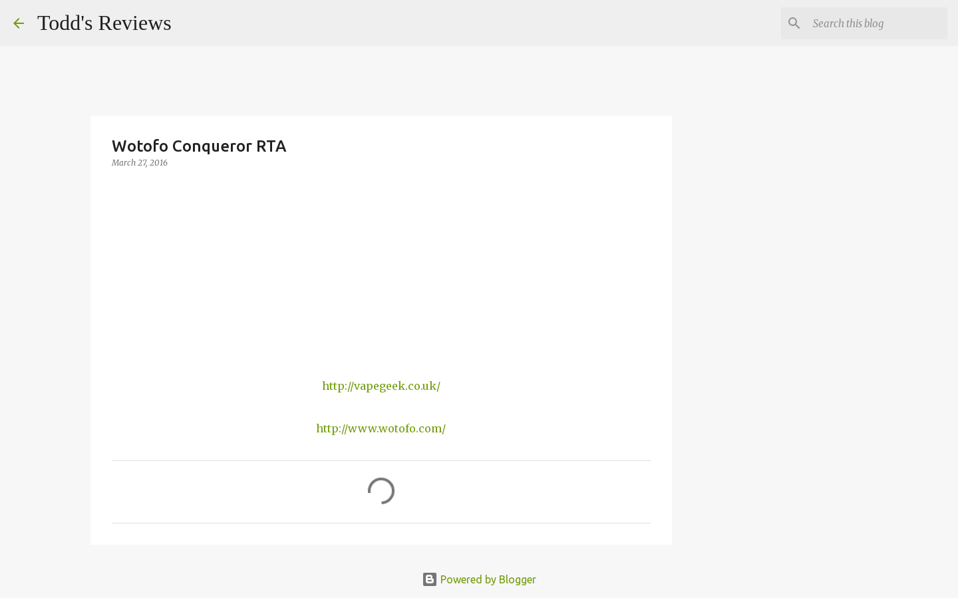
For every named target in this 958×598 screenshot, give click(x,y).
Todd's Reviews (104, 23)
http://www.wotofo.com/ (381, 428)
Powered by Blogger (479, 579)
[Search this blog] (877, 23)
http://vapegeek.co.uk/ (381, 385)
